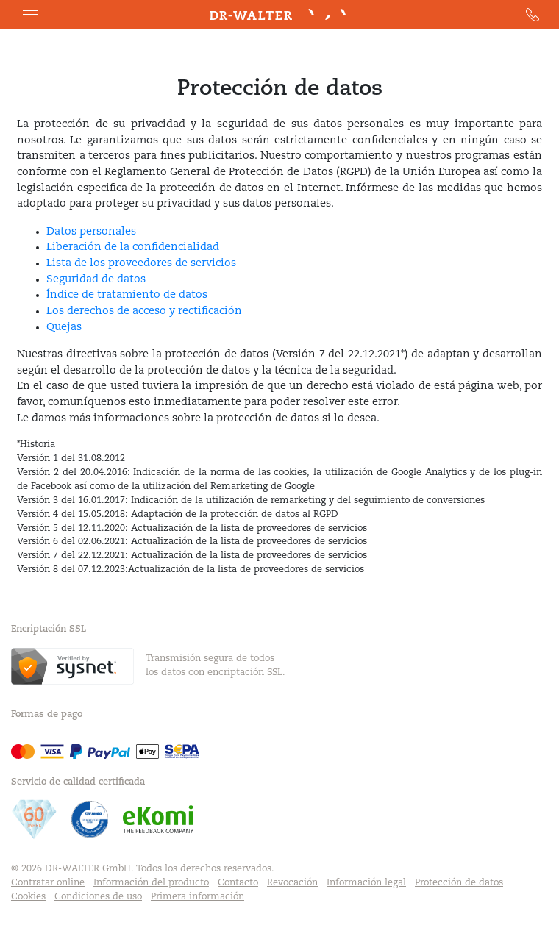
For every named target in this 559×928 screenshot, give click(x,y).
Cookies (28, 897)
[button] (30, 15)
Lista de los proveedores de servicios (141, 263)
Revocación (292, 883)
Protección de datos (459, 883)
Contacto (238, 883)
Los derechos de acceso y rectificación (144, 311)
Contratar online (48, 883)
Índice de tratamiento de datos (126, 295)
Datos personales (91, 232)
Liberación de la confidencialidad (132, 247)
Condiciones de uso (98, 897)
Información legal (366, 883)
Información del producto (151, 883)
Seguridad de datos (96, 279)
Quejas (64, 327)
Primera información (197, 897)
